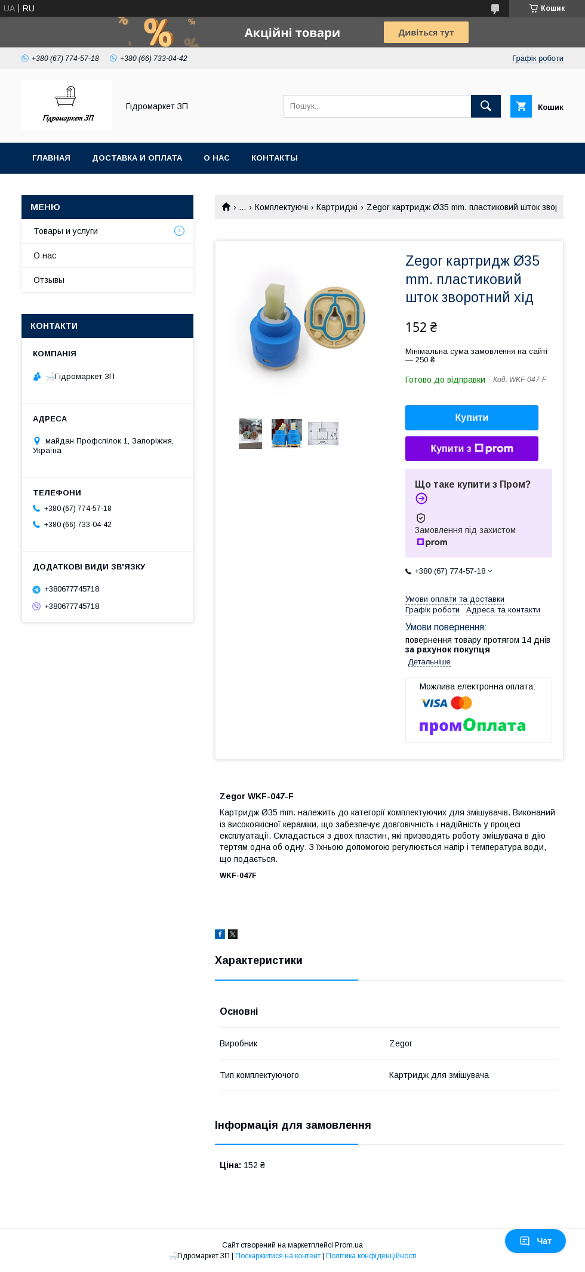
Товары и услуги (65, 231)
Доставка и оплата (137, 157)
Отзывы (48, 280)
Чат (535, 1241)
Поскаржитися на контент (278, 1256)
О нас (217, 157)
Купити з (471, 448)
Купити (472, 417)
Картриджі (337, 207)
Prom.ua (349, 1245)
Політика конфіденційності (371, 1256)
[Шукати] (486, 106)
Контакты (274, 157)
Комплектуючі (281, 207)
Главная (51, 157)
